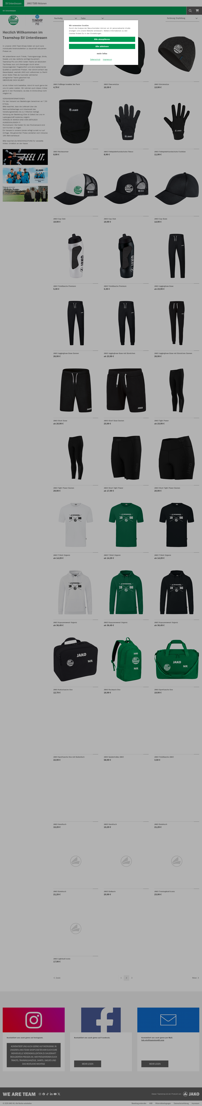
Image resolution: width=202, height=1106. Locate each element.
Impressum (107, 59)
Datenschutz (95, 59)
